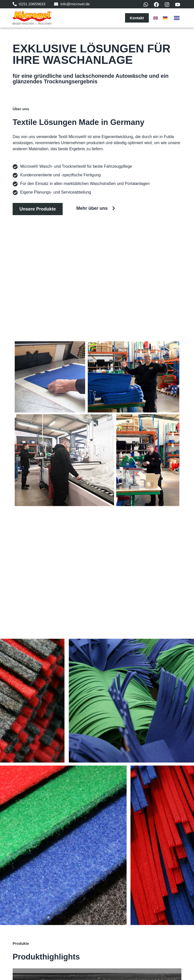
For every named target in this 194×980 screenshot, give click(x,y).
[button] (177, 18)
